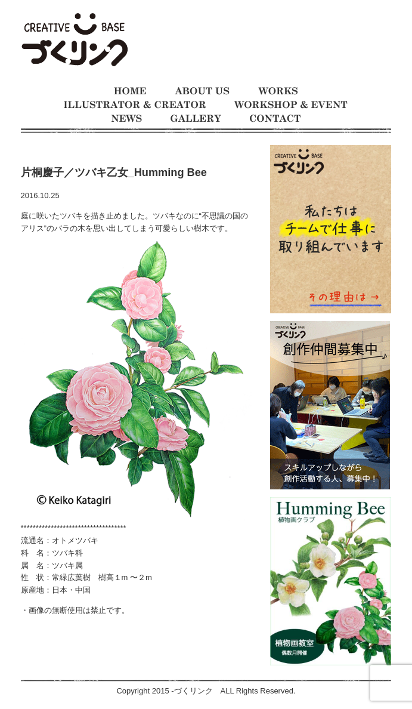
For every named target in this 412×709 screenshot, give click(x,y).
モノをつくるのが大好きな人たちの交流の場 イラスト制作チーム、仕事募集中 (74, 40)
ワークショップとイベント (291, 105)
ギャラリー (196, 118)
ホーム (130, 91)
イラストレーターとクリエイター (135, 105)
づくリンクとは (202, 91)
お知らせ (126, 118)
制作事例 (278, 91)
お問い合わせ (275, 118)
